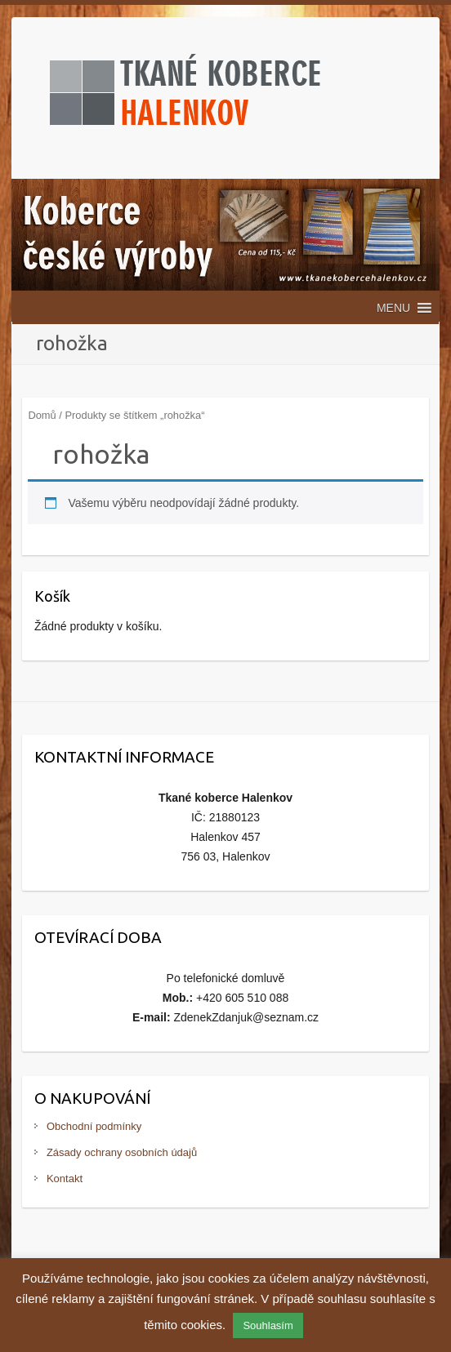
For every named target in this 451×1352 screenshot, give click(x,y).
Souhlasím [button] (267, 1325)
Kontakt (65, 1178)
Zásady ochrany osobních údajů (122, 1152)
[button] (393, 307)
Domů (42, 415)
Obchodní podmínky (94, 1126)
